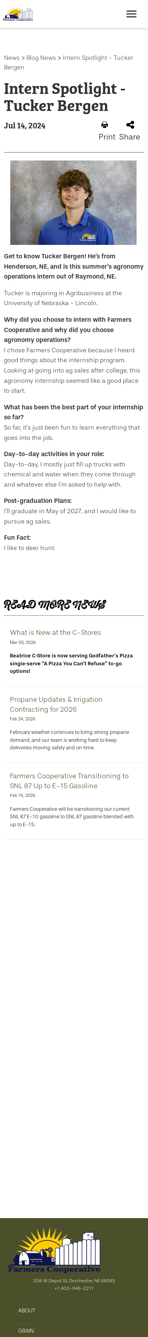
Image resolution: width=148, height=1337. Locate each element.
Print (107, 131)
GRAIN (26, 1330)
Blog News (41, 57)
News (12, 57)
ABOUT (27, 1310)
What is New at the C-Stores (55, 632)
